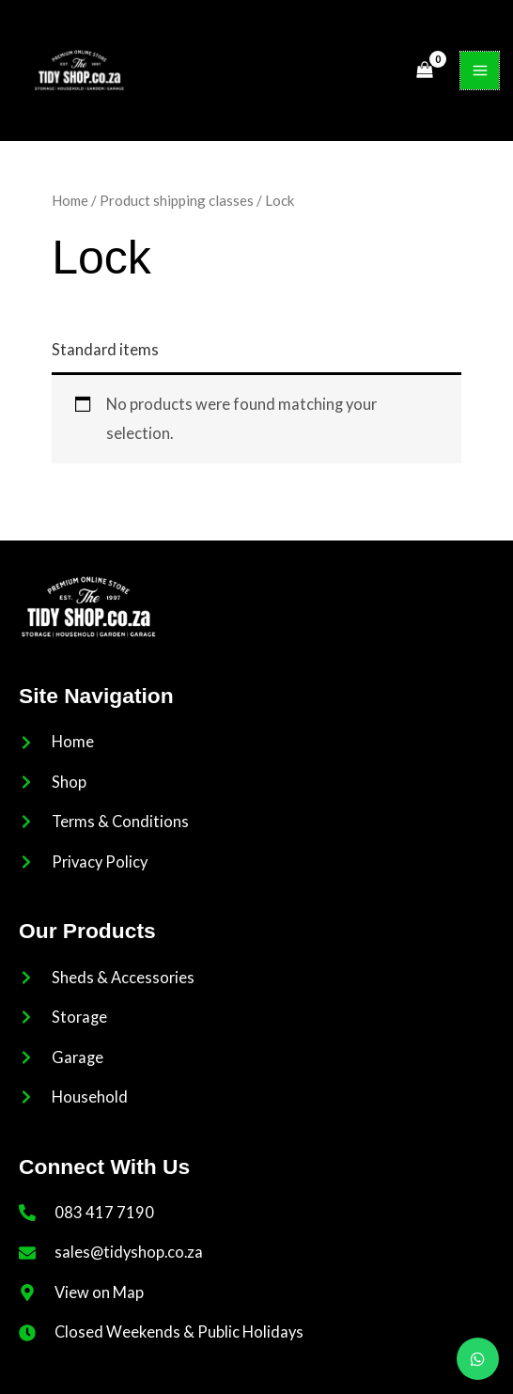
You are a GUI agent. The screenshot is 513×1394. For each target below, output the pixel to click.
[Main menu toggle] (479, 71)
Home (70, 200)
